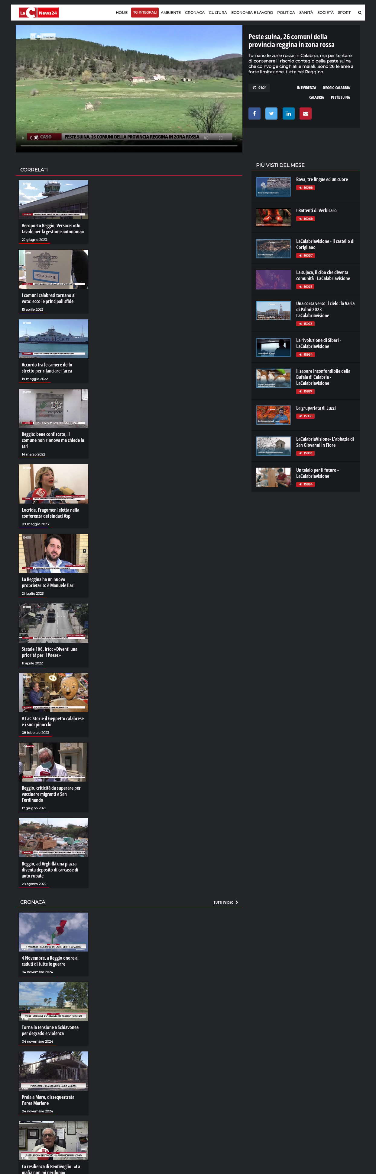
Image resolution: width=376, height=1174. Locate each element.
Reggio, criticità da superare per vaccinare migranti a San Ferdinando (51, 794)
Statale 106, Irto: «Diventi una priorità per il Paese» (49, 652)
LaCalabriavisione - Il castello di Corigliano (325, 244)
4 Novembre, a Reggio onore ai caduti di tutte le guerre (50, 961)
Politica (286, 12)
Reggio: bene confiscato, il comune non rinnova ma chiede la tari (53, 440)
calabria (316, 97)
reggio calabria (336, 87)
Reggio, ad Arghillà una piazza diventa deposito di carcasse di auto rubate (50, 869)
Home (122, 12)
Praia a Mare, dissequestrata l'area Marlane (48, 1100)
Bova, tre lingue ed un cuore (322, 179)
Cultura (218, 12)
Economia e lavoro (252, 12)
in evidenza (306, 87)
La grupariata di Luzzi (316, 408)
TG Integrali (145, 12)
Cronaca (195, 12)
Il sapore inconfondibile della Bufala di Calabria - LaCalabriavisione (323, 377)
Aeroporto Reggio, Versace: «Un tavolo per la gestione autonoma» (53, 228)
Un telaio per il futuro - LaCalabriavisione (317, 473)
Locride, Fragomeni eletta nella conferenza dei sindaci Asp (50, 513)
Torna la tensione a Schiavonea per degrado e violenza (50, 1030)
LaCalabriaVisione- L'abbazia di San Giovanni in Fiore (325, 442)
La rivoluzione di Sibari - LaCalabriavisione (318, 343)
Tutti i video (226, 902)
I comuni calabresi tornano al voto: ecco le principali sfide (49, 298)
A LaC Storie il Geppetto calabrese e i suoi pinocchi (53, 721)
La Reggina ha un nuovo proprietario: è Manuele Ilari (48, 582)
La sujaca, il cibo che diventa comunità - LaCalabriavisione (323, 275)
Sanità (306, 12)
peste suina (340, 97)
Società (325, 12)
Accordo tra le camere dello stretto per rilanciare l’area (47, 367)
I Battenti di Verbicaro (316, 210)
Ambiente (171, 12)
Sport (344, 12)
